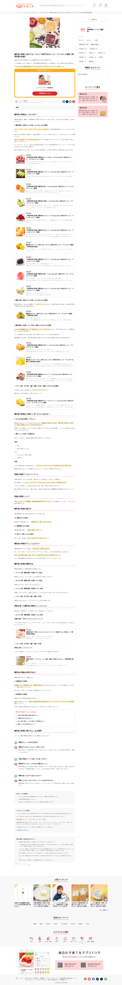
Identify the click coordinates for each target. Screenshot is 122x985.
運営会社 (35, 978)
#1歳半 (101, 57)
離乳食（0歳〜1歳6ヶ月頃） (31, 12)
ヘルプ (21, 978)
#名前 (87, 924)
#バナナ (81, 40)
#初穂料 (80, 924)
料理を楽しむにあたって (23, 830)
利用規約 (42, 978)
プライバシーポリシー (52, 978)
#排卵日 (48, 924)
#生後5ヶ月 (92, 57)
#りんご (89, 40)
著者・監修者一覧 (53, 979)
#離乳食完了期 (83, 44)
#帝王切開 (64, 924)
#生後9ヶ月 (82, 53)
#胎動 (41, 924)
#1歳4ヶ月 (92, 53)
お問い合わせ (28, 978)
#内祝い (55, 924)
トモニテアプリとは (41, 979)
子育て (21, 12)
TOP (16, 978)
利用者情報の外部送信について (68, 978)
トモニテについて (29, 979)
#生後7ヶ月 (101, 53)
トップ (16, 12)
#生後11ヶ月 (83, 48)
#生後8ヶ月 (82, 57)
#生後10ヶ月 (93, 48)
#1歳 (95, 40)
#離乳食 (91, 61)
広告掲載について (64, 979)
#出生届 (72, 924)
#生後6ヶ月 (82, 61)
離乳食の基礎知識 (44, 12)
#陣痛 (34, 924)
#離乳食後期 (94, 44)
